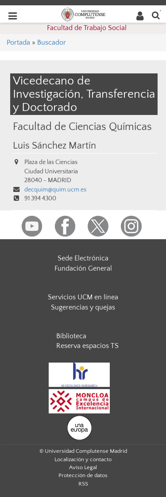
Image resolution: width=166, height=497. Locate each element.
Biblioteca (71, 336)
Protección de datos (83, 475)
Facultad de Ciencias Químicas (82, 127)
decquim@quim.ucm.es (55, 189)
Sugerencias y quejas (83, 307)
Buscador (51, 42)
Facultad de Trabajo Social (87, 28)
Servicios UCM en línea (83, 297)
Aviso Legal (83, 467)
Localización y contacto (83, 459)
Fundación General (83, 268)
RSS (83, 484)
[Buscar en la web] (156, 15)
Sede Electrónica (83, 258)
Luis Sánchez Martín (54, 146)
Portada (18, 42)
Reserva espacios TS (87, 346)
